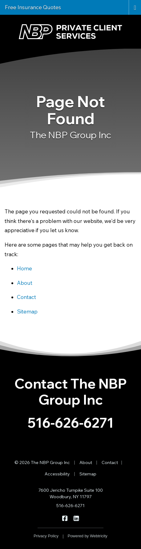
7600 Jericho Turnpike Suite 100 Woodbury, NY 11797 (70, 493)
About (24, 283)
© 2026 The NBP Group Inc (42, 462)
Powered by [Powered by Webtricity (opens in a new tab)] (87, 536)
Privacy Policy (46, 536)
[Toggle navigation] (135, 7)
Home (24, 268)
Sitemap (27, 311)
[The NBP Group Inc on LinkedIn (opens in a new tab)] (76, 518)
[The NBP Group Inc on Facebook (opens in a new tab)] (65, 518)
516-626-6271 (71, 422)
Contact (26, 297)
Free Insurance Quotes (33, 7)
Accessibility (57, 474)
